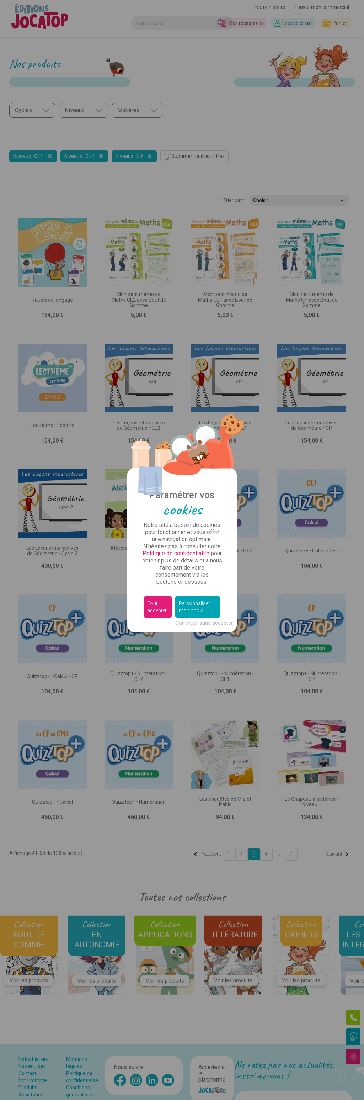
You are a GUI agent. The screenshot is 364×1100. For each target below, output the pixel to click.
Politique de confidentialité (176, 553)
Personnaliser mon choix (194, 607)
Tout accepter (157, 607)
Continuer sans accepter (204, 623)
